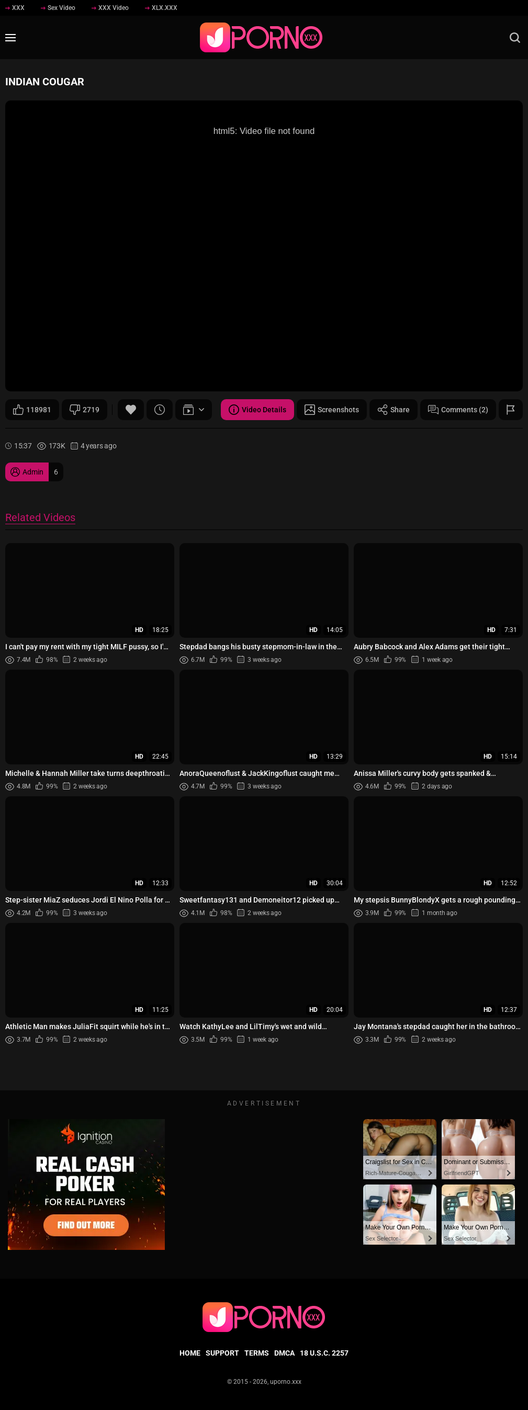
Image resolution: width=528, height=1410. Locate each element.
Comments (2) (458, 409)
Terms (256, 1353)
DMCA (284, 1353)
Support (222, 1353)
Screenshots (332, 409)
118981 (32, 409)
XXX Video (110, 8)
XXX (15, 8)
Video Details (257, 409)
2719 (84, 409)
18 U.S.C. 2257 (324, 1353)
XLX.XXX (161, 8)
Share (393, 409)
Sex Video (58, 8)
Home (189, 1353)
